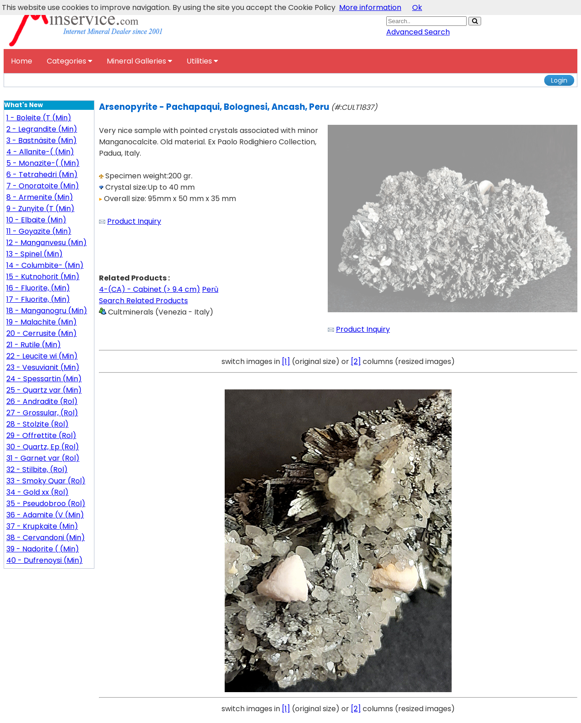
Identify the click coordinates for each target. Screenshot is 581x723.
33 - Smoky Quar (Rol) (45, 481)
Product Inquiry (134, 221)
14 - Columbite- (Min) (45, 265)
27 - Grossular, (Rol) (42, 413)
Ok (417, 7)
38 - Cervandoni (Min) (45, 537)
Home (21, 61)
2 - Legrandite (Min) (41, 129)
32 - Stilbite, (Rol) (37, 469)
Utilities (202, 61)
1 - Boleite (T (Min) (38, 118)
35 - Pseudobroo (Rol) (45, 503)
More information (370, 7)
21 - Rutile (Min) (33, 344)
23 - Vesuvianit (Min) (42, 367)
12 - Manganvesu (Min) (46, 242)
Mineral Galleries (139, 61)
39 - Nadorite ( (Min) (42, 549)
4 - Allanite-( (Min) (40, 152)
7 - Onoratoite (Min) (42, 186)
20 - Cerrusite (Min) (41, 333)
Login (559, 80)
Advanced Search (418, 32)
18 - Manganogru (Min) (46, 310)
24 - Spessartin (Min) (44, 379)
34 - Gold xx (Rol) (37, 492)
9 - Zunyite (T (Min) (40, 208)
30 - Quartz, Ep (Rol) (42, 447)
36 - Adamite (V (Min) (45, 515)
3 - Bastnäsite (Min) (41, 140)
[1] (286, 361)
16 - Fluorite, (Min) (38, 288)
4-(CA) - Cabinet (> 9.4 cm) (149, 289)
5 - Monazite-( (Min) (42, 163)
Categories (69, 61)
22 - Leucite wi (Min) (42, 356)
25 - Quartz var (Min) (44, 390)
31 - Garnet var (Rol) (42, 458)
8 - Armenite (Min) (39, 197)
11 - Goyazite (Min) (38, 231)
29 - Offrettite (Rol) (41, 435)
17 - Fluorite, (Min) (38, 299)
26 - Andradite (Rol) (42, 401)
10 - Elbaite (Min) (36, 220)
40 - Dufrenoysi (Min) (44, 560)
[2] (356, 361)
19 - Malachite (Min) (41, 322)
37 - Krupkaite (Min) (42, 526)
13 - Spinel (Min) (34, 254)
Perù (210, 289)
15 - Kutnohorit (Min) (42, 276)
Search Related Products (143, 300)
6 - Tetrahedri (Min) (42, 174)
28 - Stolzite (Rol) (37, 424)
